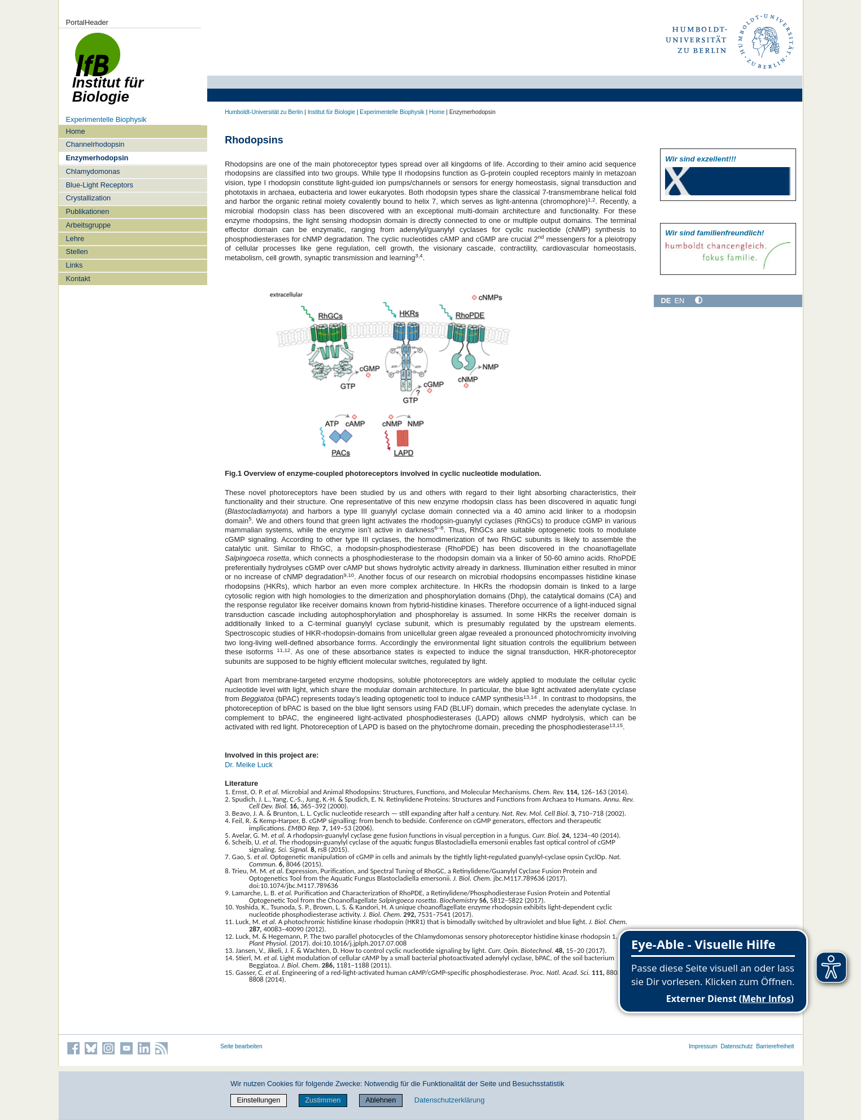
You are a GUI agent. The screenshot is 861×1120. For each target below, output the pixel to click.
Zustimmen (322, 1100)
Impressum (703, 1046)
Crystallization (88, 198)
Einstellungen (259, 1100)
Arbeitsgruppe (88, 225)
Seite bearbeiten (241, 1046)
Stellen (76, 251)
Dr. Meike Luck (249, 764)
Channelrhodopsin (94, 144)
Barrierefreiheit (775, 1046)
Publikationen (87, 211)
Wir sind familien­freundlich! (714, 233)
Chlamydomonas (92, 171)
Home (75, 131)
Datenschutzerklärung (449, 1100)
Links (73, 265)
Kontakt (77, 278)
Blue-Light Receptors (99, 185)
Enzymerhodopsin (96, 158)
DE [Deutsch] (666, 300)
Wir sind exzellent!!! (700, 159)
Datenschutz (736, 1046)
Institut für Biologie (331, 112)
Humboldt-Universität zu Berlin (264, 112)
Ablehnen (380, 1100)
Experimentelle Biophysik (105, 119)
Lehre (74, 238)
